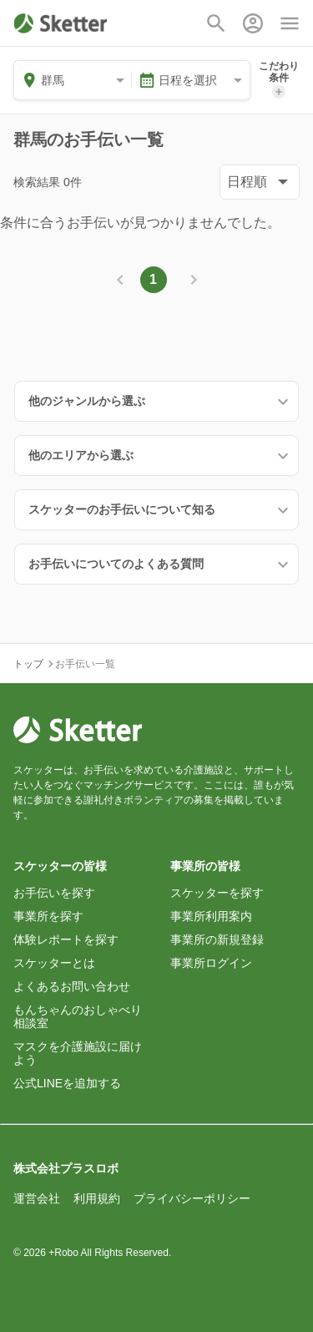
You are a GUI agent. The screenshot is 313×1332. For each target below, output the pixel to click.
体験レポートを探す (66, 939)
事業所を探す (48, 916)
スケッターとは (54, 963)
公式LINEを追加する (67, 1083)
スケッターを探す (217, 892)
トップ (28, 664)
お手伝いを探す (54, 892)
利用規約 (96, 1198)
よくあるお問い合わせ (71, 986)
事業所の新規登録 (217, 939)
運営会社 (36, 1198)
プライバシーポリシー (192, 1198)
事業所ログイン (211, 963)
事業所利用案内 (211, 916)
